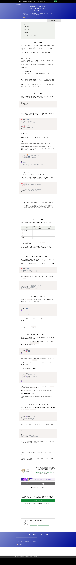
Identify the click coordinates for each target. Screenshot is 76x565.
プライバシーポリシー (38, 560)
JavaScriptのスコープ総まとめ (36, 6)
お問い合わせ (22, 560)
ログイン (60, 1)
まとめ (25, 36)
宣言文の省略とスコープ (27, 32)
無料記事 (41, 1)
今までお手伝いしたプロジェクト (43, 519)
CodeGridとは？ (30, 1)
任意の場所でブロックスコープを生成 (30, 35)
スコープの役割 (26, 26)
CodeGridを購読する (38, 494)
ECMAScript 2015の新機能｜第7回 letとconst (31, 208)
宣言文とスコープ (26, 29)
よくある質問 (48, 558)
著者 (44, 1)
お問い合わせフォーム (33, 519)
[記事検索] (25, 1)
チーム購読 (37, 1)
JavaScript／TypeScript (33, 10)
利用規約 (32, 560)
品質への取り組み (27, 560)
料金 (34, 1)
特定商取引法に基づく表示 (46, 560)
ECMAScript (38, 10)
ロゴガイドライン (53, 560)
